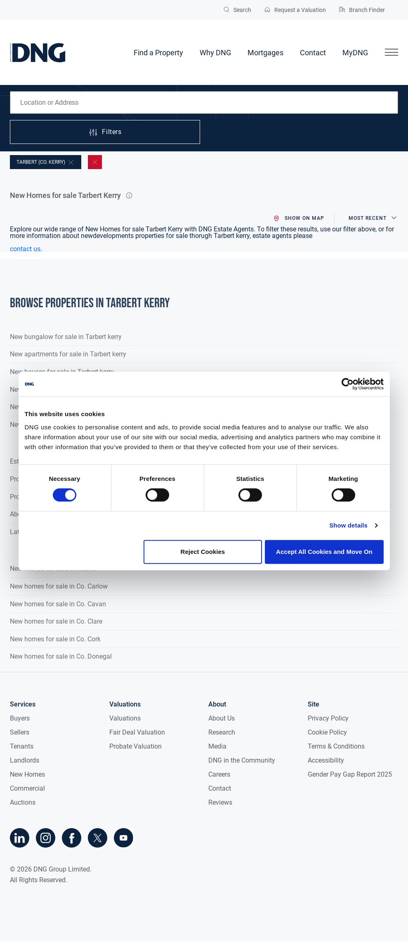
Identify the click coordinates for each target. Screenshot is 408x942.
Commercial (27, 788)
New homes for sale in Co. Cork (55, 639)
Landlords (24, 760)
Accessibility (326, 760)
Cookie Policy (327, 732)
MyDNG (355, 52)
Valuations (125, 718)
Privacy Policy (328, 718)
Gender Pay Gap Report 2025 (350, 774)
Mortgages (265, 52)
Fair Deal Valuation (137, 732)
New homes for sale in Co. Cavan (58, 604)
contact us (25, 249)
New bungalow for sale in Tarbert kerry (66, 337)
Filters (104, 132)
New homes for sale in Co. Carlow (59, 586)
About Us (221, 718)
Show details (348, 525)
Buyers (20, 718)
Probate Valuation (135, 746)
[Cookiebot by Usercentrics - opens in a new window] (347, 384)
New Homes (27, 774)
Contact (313, 52)
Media (217, 746)
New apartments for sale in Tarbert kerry (68, 354)
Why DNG (215, 52)
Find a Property (158, 52)
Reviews (220, 802)
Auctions (22, 802)
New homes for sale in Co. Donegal (61, 656)
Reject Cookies (203, 551)
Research (221, 732)
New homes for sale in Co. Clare (56, 621)
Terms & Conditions (336, 746)
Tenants (21, 746)
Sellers (19, 732)
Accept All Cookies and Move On (324, 551)
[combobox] (204, 102)
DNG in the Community (241, 760)
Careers (219, 774)
